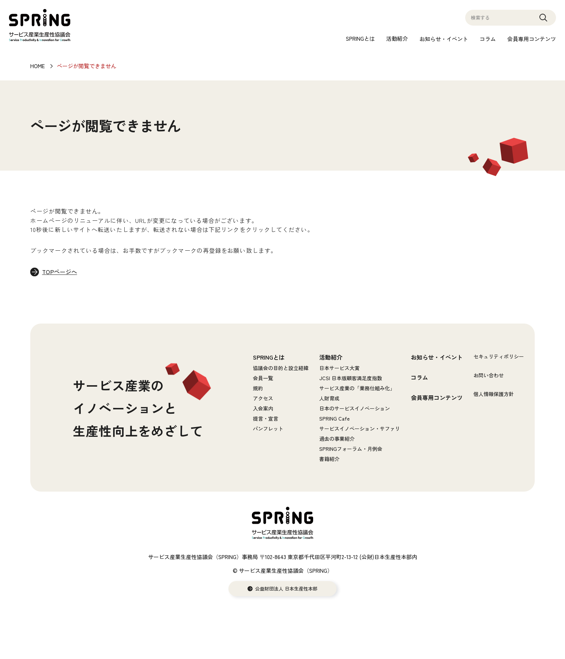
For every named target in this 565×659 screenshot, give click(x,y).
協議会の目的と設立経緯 (280, 368)
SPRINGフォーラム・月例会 (350, 449)
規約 (258, 388)
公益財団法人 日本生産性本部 (286, 589)
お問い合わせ (488, 375)
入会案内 (263, 408)
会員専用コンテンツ (531, 38)
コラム (488, 38)
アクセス (263, 398)
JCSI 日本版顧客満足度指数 (350, 378)
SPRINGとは (360, 38)
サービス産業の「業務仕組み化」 (357, 388)
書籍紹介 (329, 459)
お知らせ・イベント (443, 38)
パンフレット (268, 428)
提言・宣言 (265, 418)
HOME (37, 66)
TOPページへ (60, 272)
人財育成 (329, 398)
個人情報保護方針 (493, 394)
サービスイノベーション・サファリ (359, 428)
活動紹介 (397, 38)
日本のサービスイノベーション (354, 408)
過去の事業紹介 (337, 439)
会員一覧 (263, 378)
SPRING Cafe (334, 418)
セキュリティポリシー (498, 356)
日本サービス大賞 (339, 368)
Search (543, 21)
